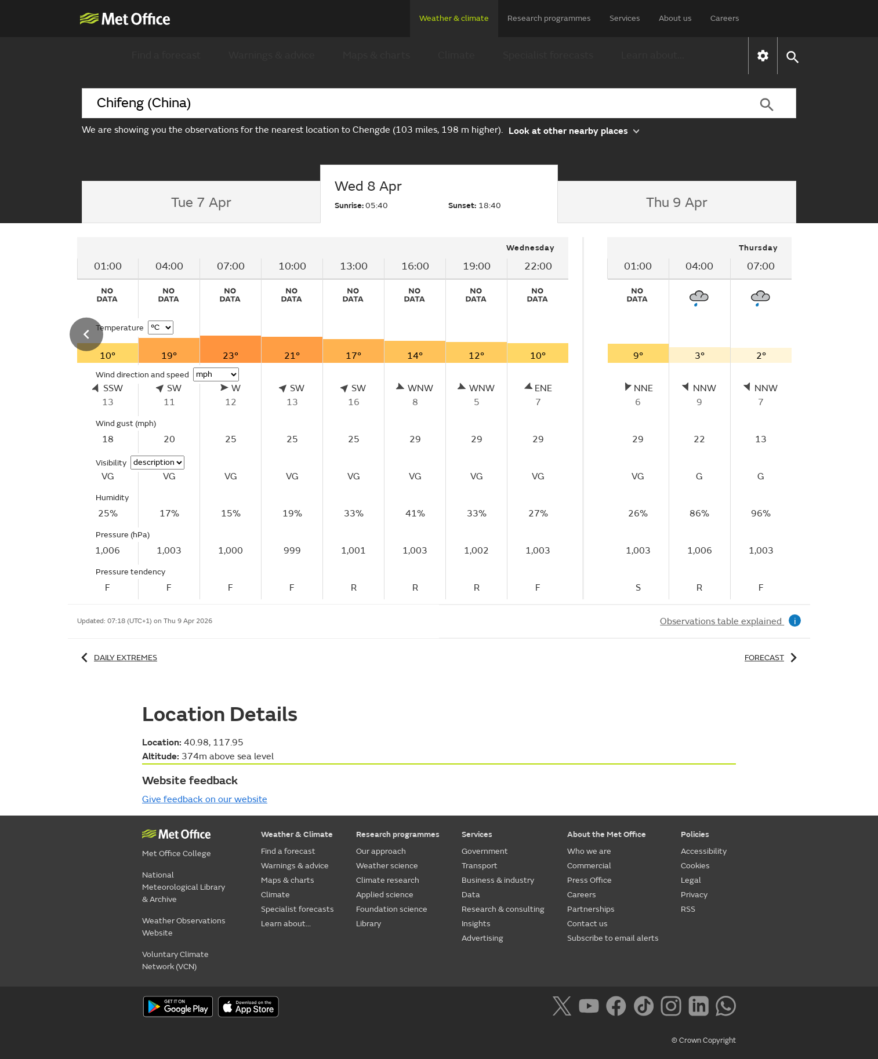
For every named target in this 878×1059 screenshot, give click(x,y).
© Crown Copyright (704, 1040)
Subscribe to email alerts (613, 938)
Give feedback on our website (204, 799)
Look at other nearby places (574, 130)
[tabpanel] (324, 418)
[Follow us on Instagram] (673, 1008)
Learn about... (652, 55)
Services (624, 18)
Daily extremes (117, 657)
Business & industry (498, 880)
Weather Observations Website (184, 927)
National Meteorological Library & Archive (183, 887)
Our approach (381, 851)
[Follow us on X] (564, 1008)
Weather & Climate (297, 834)
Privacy (694, 895)
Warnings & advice (271, 55)
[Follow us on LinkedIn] (700, 1008)
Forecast (773, 657)
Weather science (387, 866)
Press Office (589, 880)
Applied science (384, 895)
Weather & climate (454, 18)
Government (485, 851)
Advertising (482, 938)
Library (368, 924)
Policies (695, 834)
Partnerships (591, 909)
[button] (792, 56)
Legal (691, 880)
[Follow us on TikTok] (645, 1008)
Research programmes (549, 18)
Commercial (589, 866)
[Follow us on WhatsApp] (726, 1008)
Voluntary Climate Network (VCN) (175, 960)
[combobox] (409, 103)
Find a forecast (166, 55)
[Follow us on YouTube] (591, 1008)
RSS (688, 909)
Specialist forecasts (548, 55)
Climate (456, 55)
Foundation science (391, 909)
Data (471, 895)
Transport (480, 866)
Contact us (587, 924)
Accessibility (704, 851)
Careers (724, 18)
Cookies (695, 866)
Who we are (589, 851)
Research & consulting (503, 909)
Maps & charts (376, 55)
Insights (476, 924)
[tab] (201, 202)
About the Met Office (606, 834)
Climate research (387, 880)
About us (675, 18)
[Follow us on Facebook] (618, 1008)
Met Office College (176, 853)
